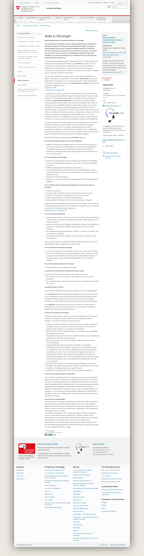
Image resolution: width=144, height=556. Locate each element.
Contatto (106, 80)
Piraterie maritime (109, 37)
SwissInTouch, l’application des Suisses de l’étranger (85, 539)
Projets (104, 508)
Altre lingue (109, 146)
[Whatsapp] (53, 434)
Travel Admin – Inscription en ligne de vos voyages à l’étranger (85, 518)
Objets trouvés (77, 500)
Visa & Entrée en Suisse (70, 19)
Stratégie (104, 502)
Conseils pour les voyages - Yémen (55, 470)
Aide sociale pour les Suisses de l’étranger (85, 488)
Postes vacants (20, 479)
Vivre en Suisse (106, 476)
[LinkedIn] (49, 434)
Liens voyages (49, 500)
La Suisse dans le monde (51, 3)
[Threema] (51, 434)
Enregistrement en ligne (112, 72)
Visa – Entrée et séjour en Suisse (111, 470)
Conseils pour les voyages (46, 19)
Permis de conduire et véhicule (82, 481)
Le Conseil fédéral (24, 3)
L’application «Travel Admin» (53, 507)
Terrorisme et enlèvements (53, 488)
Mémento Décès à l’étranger (55, 210)
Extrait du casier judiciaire (81, 505)
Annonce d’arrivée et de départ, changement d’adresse (82, 471)
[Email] (55, 434)
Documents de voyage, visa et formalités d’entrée (57, 481)
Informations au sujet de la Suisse (112, 479)
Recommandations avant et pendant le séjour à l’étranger (56, 477)
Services (58, 19)
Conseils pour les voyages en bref (54, 473)
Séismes (47, 491)
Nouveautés (19, 470)
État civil (75, 530)
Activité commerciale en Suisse (111, 482)
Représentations (31, 19)
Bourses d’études (78, 511)
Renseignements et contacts (110, 473)
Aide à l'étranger (50, 497)
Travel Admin (50, 88)
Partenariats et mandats (109, 511)
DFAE (37, 3)
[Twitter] (47, 434)
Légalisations (77, 491)
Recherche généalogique (80, 508)
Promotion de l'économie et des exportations (111, 493)
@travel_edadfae (112, 153)
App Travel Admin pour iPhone (114, 53)
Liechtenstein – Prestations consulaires (84, 514)
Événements (20, 473)
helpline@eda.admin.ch (113, 106)
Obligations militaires (79, 503)
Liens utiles (76, 522)
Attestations (76, 494)
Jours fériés (19, 476)
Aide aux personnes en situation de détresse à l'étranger (83, 484)
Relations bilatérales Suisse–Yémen (112, 490)
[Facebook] (46, 434)
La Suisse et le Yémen (87, 19)
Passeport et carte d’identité (81, 475)
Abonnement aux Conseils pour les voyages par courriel (57, 503)
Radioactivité (49, 494)
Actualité (20, 19)
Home (18, 25)
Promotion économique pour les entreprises (83, 534)
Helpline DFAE (98, 444)
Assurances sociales (78, 497)
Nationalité (76, 527)
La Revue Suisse (77, 525)
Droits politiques (78, 478)
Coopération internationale (104, 19)
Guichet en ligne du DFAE (48, 444)
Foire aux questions (50, 485)
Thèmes (104, 505)
